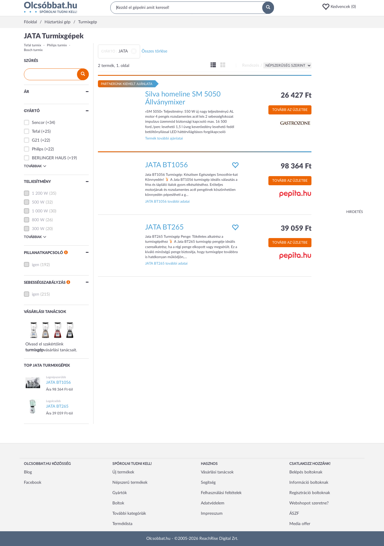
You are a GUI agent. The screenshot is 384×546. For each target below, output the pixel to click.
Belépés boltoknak (305, 472)
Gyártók (119, 493)
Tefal (36, 131)
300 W (38, 229)
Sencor (38, 123)
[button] (341, 7)
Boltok (118, 503)
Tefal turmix (32, 45)
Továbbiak (35, 166)
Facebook (32, 483)
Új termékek (123, 472)
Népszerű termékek (129, 483)
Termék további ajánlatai (164, 138)
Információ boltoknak (308, 483)
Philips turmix (57, 45)
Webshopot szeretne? (309, 503)
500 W (38, 202)
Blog (28, 472)
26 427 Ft (296, 95)
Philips (37, 149)
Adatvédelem (212, 503)
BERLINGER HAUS (49, 158)
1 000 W (40, 211)
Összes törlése (154, 51)
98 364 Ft (296, 166)
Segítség (208, 483)
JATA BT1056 (166, 165)
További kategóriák (129, 513)
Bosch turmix (33, 50)
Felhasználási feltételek (221, 493)
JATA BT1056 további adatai (167, 201)
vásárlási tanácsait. (60, 350)
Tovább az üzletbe (290, 110)
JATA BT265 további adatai (166, 263)
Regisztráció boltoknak (309, 493)
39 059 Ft (296, 228)
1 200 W (40, 193)
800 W (38, 220)
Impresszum (212, 513)
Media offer (299, 524)
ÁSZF (294, 513)
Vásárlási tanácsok (217, 472)
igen (35, 265)
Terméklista (122, 524)
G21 (36, 140)
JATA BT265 (164, 227)
